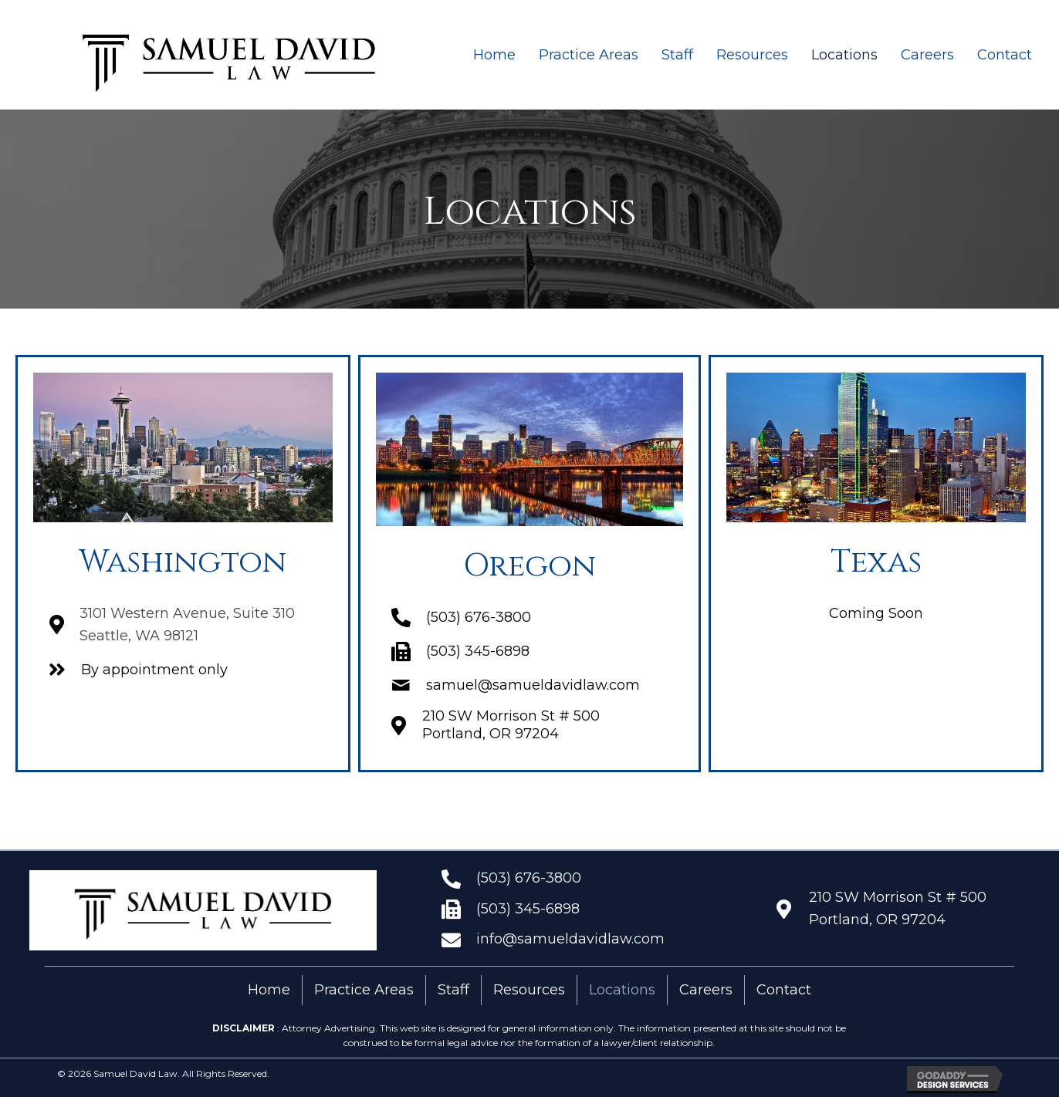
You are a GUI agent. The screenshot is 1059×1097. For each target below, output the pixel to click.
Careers (706, 989)
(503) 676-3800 (478, 617)
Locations (622, 989)
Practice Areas (364, 989)
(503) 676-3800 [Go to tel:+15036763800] (528, 877)
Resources (529, 989)
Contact (783, 989)
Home (269, 989)
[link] (494, 55)
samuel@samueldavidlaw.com (533, 685)
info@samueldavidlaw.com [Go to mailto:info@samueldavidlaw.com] (570, 938)
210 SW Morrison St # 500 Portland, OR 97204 (511, 724)
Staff (453, 989)
